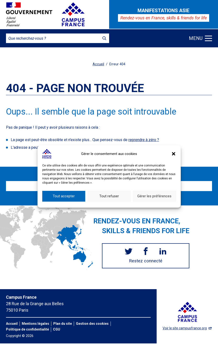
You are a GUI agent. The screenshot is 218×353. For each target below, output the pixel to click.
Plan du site (62, 323)
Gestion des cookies (92, 323)
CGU (56, 329)
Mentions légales (35, 323)
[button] (173, 158)
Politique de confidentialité (27, 329)
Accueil (98, 64)
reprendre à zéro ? (143, 140)
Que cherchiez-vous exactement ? (116, 147)
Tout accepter (64, 201)
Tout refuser (109, 201)
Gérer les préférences (154, 201)
